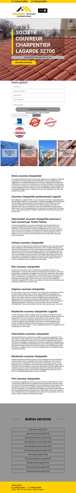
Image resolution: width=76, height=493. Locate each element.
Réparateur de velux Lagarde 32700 (38, 433)
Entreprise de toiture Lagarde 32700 (37, 471)
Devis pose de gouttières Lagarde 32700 (38, 458)
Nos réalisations (23, 63)
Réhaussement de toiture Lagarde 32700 (38, 438)
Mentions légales (38, 489)
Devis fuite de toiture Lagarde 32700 (38, 467)
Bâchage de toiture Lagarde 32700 (38, 463)
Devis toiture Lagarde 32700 (38, 429)
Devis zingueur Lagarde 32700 (38, 454)
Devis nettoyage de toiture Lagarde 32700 (38, 446)
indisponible (18, 487)
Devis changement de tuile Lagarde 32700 (38, 442)
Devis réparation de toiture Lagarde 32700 (38, 450)
